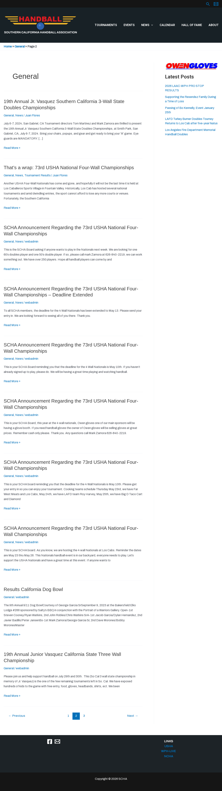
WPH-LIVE (168, 751)
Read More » (12, 147)
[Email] (57, 741)
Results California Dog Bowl (33, 589)
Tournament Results (37, 175)
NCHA (168, 756)
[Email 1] (216, 4)
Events (132, 25)
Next (132, 715)
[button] (208, 4)
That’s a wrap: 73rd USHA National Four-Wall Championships (69, 167)
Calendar (169, 25)
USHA (168, 746)
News (150, 25)
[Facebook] (49, 741)
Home (8, 46)
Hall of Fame (193, 25)
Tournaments (110, 25)
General (20, 46)
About (214, 25)
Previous (16, 715)
